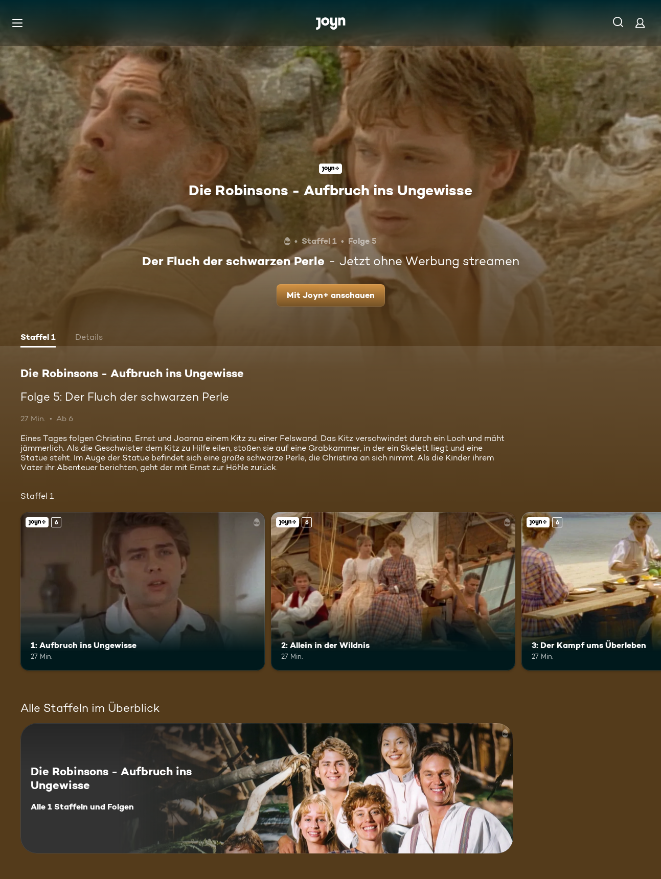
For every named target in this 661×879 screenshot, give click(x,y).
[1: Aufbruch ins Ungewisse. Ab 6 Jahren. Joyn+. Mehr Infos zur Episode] (142, 591)
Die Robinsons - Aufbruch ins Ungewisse (330, 190)
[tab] (38, 338)
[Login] (640, 23)
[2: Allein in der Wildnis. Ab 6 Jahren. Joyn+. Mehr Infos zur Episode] (393, 591)
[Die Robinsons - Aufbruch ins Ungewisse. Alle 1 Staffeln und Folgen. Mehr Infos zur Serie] (266, 788)
